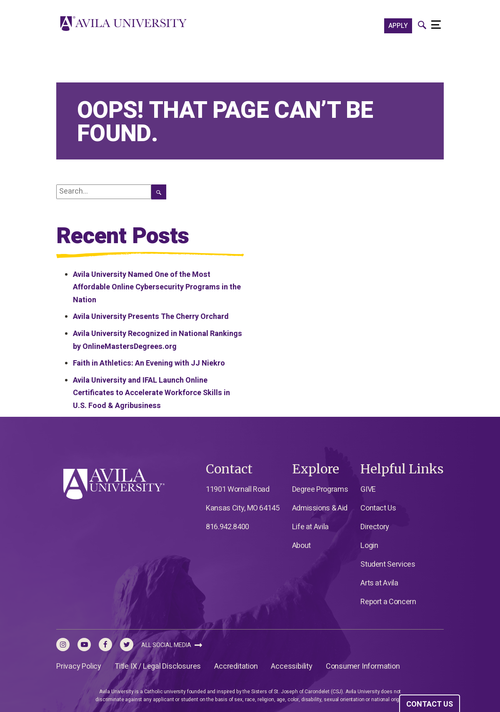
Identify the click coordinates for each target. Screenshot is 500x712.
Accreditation (236, 666)
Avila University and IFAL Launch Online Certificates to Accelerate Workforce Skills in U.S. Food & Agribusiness (151, 393)
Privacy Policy (78, 666)
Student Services (387, 564)
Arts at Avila (379, 583)
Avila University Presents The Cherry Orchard (151, 316)
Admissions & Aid (320, 508)
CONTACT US (429, 704)
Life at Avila (310, 527)
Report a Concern (388, 601)
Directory (374, 527)
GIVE (368, 489)
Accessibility (291, 666)
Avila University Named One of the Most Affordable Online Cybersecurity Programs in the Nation (157, 287)
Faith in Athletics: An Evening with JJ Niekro (149, 363)
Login (369, 545)
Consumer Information (363, 666)
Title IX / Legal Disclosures (158, 666)
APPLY (398, 26)
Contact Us (378, 508)
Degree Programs (320, 489)
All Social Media (171, 645)
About (301, 545)
